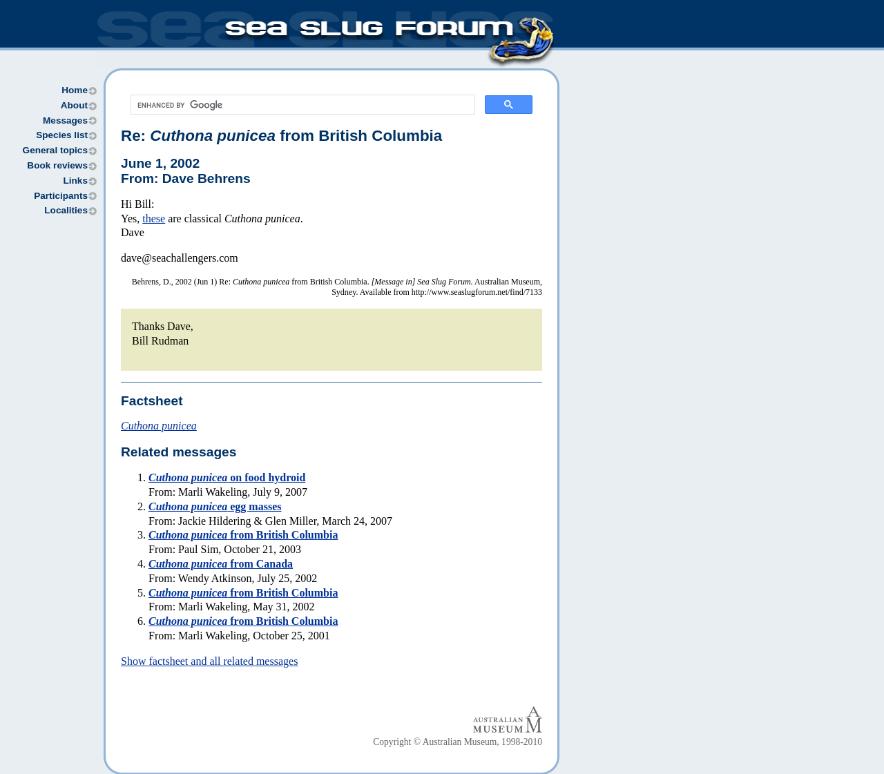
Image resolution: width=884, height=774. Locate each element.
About (74, 105)
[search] (301, 105)
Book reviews (57, 165)
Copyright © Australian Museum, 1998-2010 (457, 742)
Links (75, 180)
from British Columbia (243, 535)
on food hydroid (226, 477)
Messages (65, 120)
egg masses (214, 506)
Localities (66, 210)
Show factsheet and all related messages (209, 661)
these (153, 218)
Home (74, 90)
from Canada (220, 564)
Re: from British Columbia (281, 135)
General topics (55, 150)
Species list (62, 135)
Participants (61, 196)
